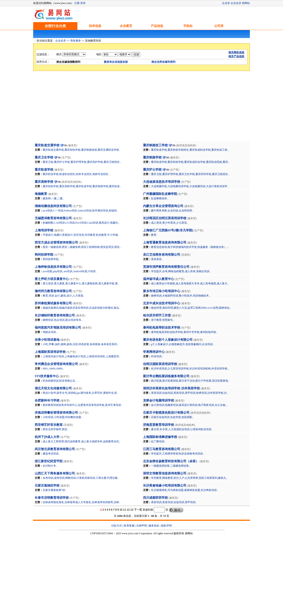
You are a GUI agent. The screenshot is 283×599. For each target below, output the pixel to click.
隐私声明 (166, 525)
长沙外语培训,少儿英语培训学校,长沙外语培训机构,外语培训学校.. (190, 368)
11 (124, 509)
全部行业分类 (55, 26)
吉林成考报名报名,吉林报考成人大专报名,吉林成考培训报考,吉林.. (81, 502)
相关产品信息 (236, 56)
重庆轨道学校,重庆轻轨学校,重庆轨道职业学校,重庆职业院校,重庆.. (190, 162)
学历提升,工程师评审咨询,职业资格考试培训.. (177, 453)
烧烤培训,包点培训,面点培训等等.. (62, 319)
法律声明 (141, 525)
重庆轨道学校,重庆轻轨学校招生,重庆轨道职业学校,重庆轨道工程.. (190, 149)
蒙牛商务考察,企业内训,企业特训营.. (172, 210)
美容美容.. (157, 259)
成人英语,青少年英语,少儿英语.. (169, 222)
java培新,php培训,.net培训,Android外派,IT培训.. (70, 271)
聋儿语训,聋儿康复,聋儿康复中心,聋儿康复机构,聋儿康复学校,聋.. (81, 283)
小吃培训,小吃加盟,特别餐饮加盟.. (62, 417)
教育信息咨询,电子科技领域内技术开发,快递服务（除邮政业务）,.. (190, 247)
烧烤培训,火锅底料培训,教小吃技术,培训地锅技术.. (180, 295)
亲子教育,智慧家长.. (162, 319)
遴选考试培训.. (51, 453)
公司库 (219, 26)
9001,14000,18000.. (53, 368)
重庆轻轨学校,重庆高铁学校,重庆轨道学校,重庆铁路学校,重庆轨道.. (82, 186)
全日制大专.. (50, 465)
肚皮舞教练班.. (159, 198)
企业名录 (236, 3)
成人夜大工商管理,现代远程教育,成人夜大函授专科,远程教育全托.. (81, 441)
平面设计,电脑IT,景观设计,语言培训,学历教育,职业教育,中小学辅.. (81, 234)
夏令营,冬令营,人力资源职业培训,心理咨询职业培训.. (182, 429)
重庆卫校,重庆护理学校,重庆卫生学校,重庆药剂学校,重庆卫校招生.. (190, 174)
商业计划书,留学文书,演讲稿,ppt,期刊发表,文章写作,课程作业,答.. (80, 392)
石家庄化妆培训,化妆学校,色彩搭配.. (172, 417)
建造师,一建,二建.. (53, 198)
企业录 (226, 3)
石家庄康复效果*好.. (55, 490)
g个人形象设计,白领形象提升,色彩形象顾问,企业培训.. (182, 344)
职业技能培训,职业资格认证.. (59, 380)
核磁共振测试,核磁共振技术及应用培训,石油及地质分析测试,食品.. (81, 307)
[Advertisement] (141, 108)
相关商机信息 (236, 52)
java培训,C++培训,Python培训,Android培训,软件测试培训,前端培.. (80, 210)
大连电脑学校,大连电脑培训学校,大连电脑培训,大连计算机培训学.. (190, 186)
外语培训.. (157, 356)
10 (120, 509)
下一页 (138, 509)
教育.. (154, 234)
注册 (77, 3)
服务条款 (154, 525)
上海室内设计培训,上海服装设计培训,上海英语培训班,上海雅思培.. (81, 356)
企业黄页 (126, 26)
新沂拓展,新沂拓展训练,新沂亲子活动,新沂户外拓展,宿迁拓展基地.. (190, 380)
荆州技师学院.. (51, 259)
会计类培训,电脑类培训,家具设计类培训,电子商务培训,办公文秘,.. (189, 405)
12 (128, 509)
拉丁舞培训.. (158, 441)
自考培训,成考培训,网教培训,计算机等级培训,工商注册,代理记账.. (81, 477)
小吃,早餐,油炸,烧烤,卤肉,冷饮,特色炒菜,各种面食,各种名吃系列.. (80, 344)
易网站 (246, 3)
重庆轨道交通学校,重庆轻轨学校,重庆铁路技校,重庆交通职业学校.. (81, 149)
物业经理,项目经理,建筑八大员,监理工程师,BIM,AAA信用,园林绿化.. (191, 307)
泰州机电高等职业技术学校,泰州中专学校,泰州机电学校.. (184, 332)
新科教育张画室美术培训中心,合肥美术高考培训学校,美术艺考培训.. (82, 405)
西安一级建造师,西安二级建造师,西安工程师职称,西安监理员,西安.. (82, 247)
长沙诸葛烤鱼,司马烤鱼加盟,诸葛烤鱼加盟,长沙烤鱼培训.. (184, 490)
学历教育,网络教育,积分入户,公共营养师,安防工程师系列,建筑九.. (189, 477)
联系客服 (129, 525)
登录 (83, 3)
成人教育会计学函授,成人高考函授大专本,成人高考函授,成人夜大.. (190, 283)
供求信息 (95, 26)
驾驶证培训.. (50, 332)
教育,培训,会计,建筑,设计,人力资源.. (63, 295)
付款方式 (116, 525)
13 (131, 509)
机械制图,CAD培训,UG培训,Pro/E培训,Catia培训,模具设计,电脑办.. (81, 222)
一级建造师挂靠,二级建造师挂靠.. (170, 465)
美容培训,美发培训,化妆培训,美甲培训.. (174, 502)
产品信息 (157, 26)
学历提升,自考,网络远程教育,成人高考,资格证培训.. (181, 271)
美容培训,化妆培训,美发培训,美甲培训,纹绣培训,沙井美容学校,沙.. (189, 392)
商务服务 (75, 40)
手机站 (188, 26)
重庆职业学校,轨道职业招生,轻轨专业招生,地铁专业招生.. (76, 174)
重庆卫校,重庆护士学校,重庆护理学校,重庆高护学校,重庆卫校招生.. (82, 162)
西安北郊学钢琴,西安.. (56, 429)
